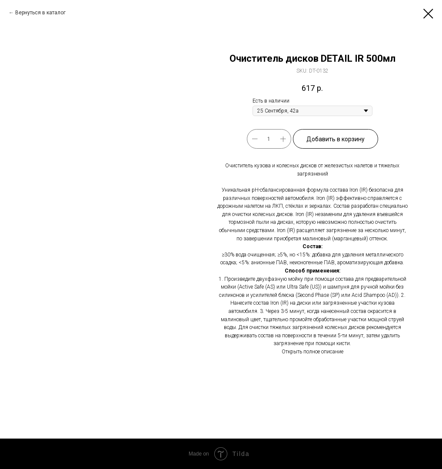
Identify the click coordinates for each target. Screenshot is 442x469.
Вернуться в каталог (40, 13)
